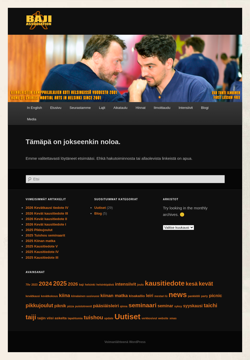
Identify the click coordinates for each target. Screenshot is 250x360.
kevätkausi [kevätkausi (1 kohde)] (33, 296)
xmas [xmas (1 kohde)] (173, 318)
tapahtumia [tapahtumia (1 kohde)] (75, 318)
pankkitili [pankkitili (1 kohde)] (194, 296)
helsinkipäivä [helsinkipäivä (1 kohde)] (105, 284)
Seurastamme (80, 108)
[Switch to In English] (34, 107)
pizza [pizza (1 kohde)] (70, 306)
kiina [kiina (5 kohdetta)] (64, 295)
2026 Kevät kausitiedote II (46, 219)
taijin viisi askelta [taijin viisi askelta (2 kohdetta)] (52, 318)
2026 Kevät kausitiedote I (46, 224)
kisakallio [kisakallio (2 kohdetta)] (137, 296)
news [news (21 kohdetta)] (178, 295)
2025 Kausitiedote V (42, 246)
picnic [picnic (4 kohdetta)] (215, 295)
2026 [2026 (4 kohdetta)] (73, 284)
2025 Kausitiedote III (42, 257)
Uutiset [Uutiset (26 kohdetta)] (127, 316)
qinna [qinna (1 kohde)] (123, 306)
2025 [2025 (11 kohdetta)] (60, 283)
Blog (98, 213)
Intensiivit (186, 108)
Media (31, 119)
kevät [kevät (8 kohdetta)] (206, 284)
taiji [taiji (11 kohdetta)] (31, 317)
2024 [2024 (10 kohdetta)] (45, 283)
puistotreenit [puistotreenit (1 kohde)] (83, 306)
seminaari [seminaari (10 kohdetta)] (142, 305)
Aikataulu (120, 108)
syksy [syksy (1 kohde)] (178, 306)
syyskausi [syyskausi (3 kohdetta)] (193, 306)
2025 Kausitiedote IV (42, 252)
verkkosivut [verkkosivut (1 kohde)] (149, 318)
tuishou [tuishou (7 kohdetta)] (93, 317)
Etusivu (55, 108)
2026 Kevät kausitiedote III (47, 213)
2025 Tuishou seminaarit (45, 235)
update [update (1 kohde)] (108, 318)
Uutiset (100, 208)
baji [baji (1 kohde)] (81, 284)
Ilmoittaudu (162, 108)
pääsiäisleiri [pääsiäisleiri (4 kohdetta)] (106, 305)
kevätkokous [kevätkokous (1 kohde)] (49, 296)
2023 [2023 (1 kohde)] (34, 284)
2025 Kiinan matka (40, 241)
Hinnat (141, 108)
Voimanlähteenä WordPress (125, 342)
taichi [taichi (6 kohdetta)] (210, 305)
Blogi (205, 108)
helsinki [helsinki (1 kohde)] (90, 284)
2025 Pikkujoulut (39, 230)
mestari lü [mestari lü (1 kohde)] (160, 296)
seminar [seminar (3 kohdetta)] (165, 306)
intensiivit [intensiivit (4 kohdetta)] (125, 284)
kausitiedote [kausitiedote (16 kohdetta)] (165, 283)
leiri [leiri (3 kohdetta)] (149, 295)
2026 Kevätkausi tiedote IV (47, 208)
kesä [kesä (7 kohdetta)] (192, 284)
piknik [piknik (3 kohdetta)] (60, 306)
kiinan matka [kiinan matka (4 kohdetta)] (114, 295)
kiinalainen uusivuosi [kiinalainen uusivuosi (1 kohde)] (85, 296)
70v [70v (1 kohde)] (28, 284)
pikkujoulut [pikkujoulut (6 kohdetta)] (39, 305)
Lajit (102, 108)
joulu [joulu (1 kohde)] (140, 284)
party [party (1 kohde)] (204, 296)
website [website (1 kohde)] (163, 318)
